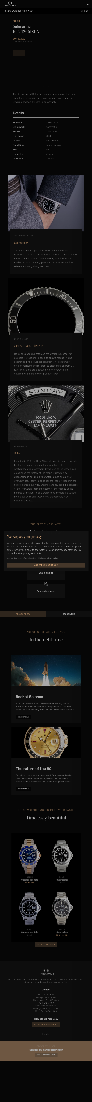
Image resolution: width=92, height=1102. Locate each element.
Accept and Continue (46, 565)
